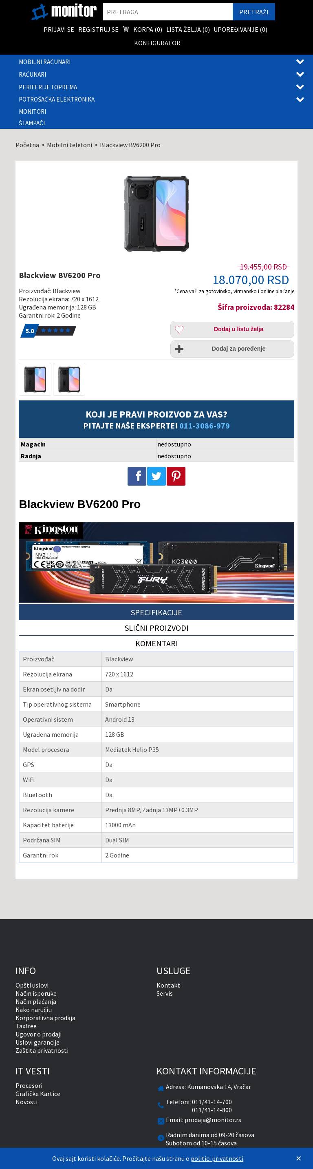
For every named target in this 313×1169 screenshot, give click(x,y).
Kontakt (168, 985)
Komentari (156, 643)
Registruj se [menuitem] (98, 29)
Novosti (26, 1102)
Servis (164, 993)
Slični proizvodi (157, 628)
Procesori (28, 1085)
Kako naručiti (34, 1009)
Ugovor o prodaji (38, 1034)
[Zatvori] (299, 1158)
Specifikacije (156, 612)
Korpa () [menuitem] (142, 30)
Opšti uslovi (31, 985)
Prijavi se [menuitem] (59, 29)
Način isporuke (36, 993)
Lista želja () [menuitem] (188, 29)
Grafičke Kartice (37, 1093)
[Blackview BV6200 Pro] (156, 213)
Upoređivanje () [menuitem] (240, 29)
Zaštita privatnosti (41, 1050)
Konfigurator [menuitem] (157, 43)
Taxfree (26, 1026)
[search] (168, 11)
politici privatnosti (217, 1158)
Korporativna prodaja (45, 1018)
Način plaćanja (35, 1001)
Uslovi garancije (37, 1042)
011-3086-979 (204, 425)
